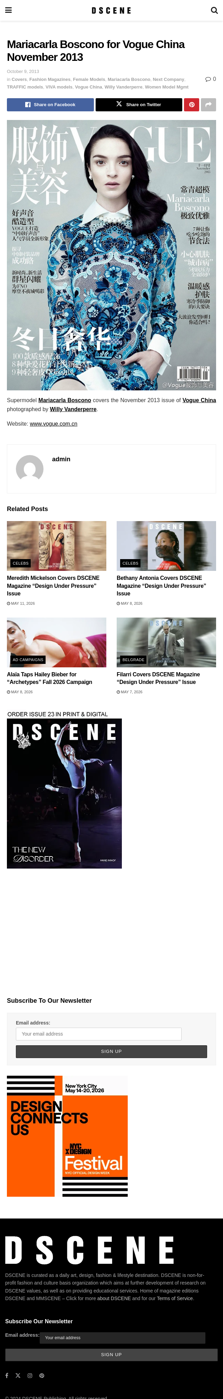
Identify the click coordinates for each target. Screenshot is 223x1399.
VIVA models (59, 87)
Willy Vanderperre (124, 87)
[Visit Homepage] (111, 10)
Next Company (168, 79)
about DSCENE (114, 1298)
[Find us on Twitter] (18, 1376)
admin (61, 459)
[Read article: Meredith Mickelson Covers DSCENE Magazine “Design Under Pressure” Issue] (56, 546)
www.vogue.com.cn (53, 424)
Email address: (33, 1023)
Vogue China (88, 87)
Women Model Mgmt (166, 87)
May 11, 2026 (21, 603)
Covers (19, 79)
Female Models (89, 79)
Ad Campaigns (28, 660)
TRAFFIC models (25, 87)
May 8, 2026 (130, 603)
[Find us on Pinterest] (41, 1376)
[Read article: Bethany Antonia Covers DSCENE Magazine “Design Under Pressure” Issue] (166, 546)
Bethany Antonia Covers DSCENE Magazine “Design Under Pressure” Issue (161, 585)
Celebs (21, 563)
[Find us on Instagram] (30, 1376)
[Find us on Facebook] (6, 1376)
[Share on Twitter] (139, 104)
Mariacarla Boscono (129, 79)
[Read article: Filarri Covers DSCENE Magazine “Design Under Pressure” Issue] (166, 642)
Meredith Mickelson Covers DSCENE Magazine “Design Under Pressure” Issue (53, 585)
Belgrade (133, 660)
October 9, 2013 (23, 71)
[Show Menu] (8, 10)
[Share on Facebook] (50, 104)
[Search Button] (214, 10)
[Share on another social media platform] (208, 104)
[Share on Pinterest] (191, 104)
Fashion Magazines (49, 79)
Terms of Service (175, 1298)
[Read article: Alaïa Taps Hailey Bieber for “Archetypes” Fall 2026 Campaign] (56, 642)
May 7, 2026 (130, 692)
